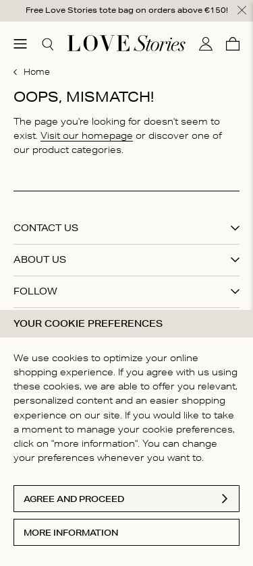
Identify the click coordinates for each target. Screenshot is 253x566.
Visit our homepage (86, 135)
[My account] (205, 43)
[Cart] (232, 43)
